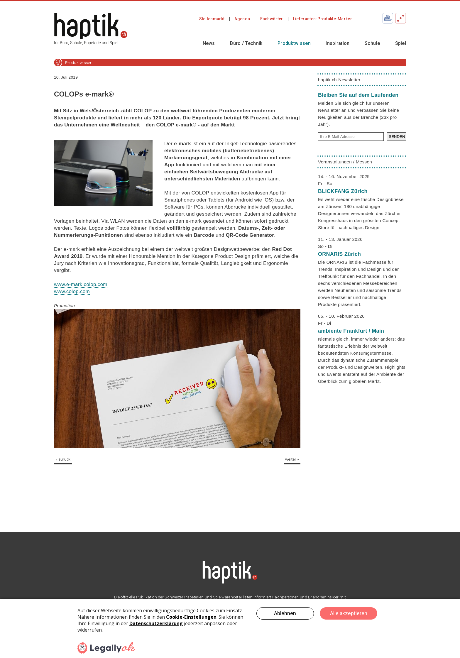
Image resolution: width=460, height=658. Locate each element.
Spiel (400, 43)
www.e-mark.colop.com (80, 284)
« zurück (62, 459)
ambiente (351, 331)
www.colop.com (72, 291)
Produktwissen (294, 43)
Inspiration (337, 43)
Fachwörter (271, 18)
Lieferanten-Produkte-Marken (323, 18)
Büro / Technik (246, 43)
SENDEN (397, 136)
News (209, 43)
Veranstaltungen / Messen (345, 161)
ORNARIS (339, 254)
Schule (372, 43)
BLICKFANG (343, 191)
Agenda (242, 18)
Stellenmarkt (212, 18)
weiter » (292, 459)
